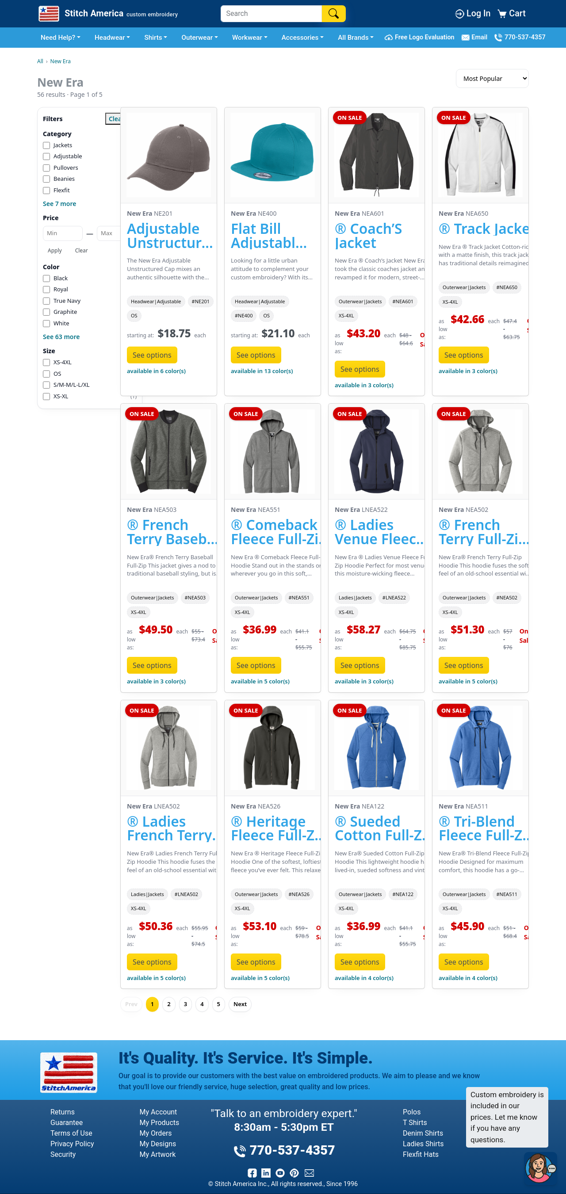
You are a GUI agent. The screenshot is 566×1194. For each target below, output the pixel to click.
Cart (511, 13)
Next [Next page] (240, 1004)
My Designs (158, 1144)
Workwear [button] (247, 38)
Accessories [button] (300, 38)
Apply (55, 250)
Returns (62, 1112)
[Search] (271, 13)
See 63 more (61, 336)
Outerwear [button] (197, 38)
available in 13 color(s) (262, 371)
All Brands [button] (353, 38)
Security (63, 1154)
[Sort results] (492, 78)
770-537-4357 (519, 37)
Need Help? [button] (58, 38)
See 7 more (59, 203)
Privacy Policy (72, 1144)
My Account (158, 1112)
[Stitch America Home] (107, 14)
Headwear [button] (110, 38)
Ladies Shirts (423, 1144)
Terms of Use (71, 1133)
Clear (81, 250)
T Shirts (415, 1122)
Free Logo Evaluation (420, 37)
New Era (60, 61)
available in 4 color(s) (364, 978)
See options (152, 355)
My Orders (156, 1133)
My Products (160, 1122)
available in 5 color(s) (260, 681)
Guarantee (66, 1122)
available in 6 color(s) (156, 371)
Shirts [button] (153, 38)
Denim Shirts (423, 1133)
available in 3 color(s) (364, 385)
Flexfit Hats (421, 1154)
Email (476, 37)
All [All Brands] (40, 61)
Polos (412, 1112)
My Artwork (158, 1154)
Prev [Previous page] (131, 1004)
